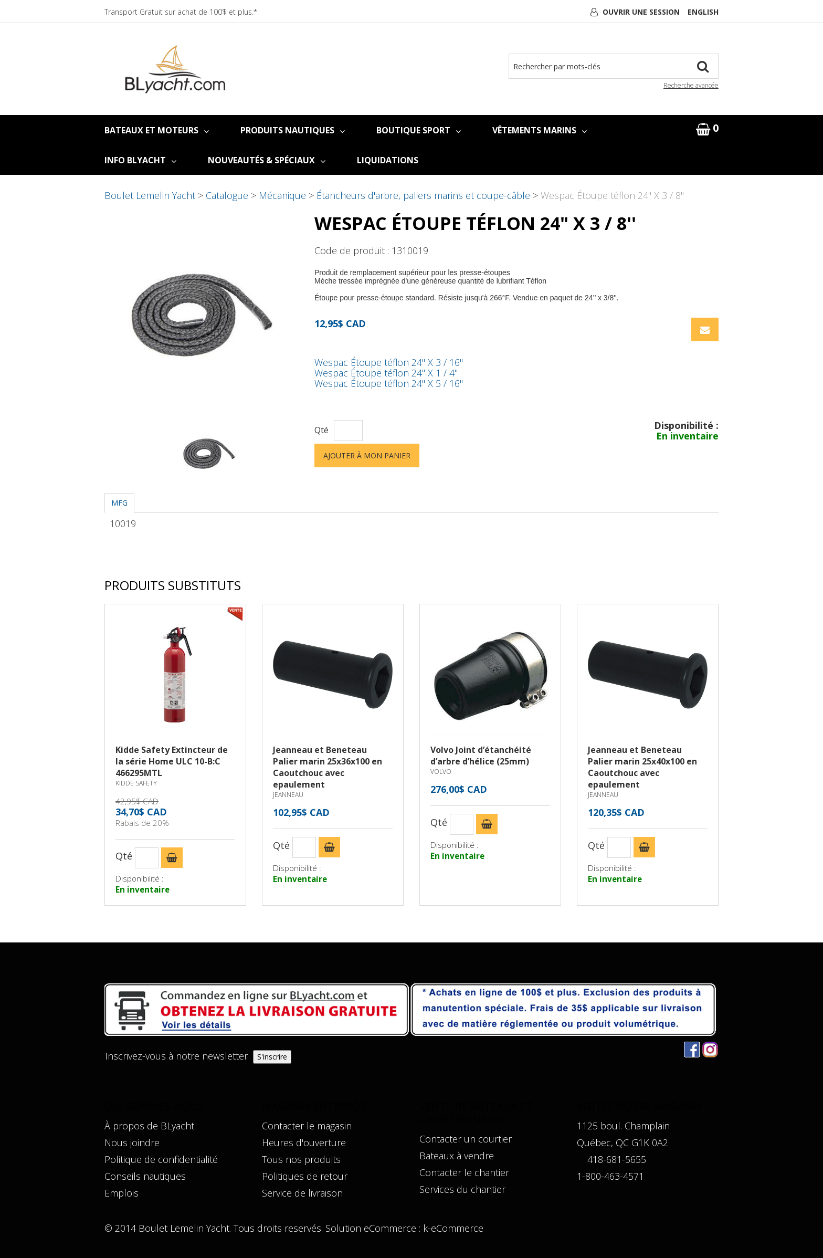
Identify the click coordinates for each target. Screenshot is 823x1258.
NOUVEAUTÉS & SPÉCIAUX (266, 160)
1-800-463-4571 (610, 1176)
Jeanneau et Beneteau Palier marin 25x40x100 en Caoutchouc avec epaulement (642, 767)
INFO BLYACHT (140, 160)
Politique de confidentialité (161, 1159)
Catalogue (227, 195)
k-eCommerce (453, 1228)
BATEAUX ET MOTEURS (156, 130)
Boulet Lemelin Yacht (149, 195)
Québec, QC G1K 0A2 (622, 1142)
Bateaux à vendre (456, 1155)
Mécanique (282, 195)
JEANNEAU (288, 794)
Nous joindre (132, 1142)
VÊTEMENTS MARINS (539, 130)
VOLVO (440, 771)
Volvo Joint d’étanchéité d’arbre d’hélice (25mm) (480, 755)
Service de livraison (302, 1193)
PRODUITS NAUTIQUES (292, 130)
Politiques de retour (304, 1176)
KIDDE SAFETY (136, 783)
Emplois (121, 1193)
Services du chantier (462, 1189)
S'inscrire (272, 1057)
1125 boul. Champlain (623, 1125)
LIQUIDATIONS (387, 160)
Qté (321, 430)
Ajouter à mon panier (366, 455)
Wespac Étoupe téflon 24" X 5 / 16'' (388, 383)
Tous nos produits (301, 1159)
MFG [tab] (119, 503)
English (703, 12)
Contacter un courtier (465, 1139)
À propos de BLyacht (149, 1125)
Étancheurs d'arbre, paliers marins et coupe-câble (423, 195)
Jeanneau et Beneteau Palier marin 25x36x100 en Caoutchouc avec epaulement (327, 767)
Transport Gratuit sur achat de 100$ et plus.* (180, 12)
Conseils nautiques (145, 1176)
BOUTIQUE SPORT (418, 130)
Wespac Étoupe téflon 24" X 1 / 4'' (386, 372)
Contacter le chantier (464, 1172)
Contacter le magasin (307, 1125)
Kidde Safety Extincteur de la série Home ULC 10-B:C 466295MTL (171, 761)
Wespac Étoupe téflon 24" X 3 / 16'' (388, 362)
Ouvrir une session (641, 12)
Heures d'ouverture (304, 1142)
